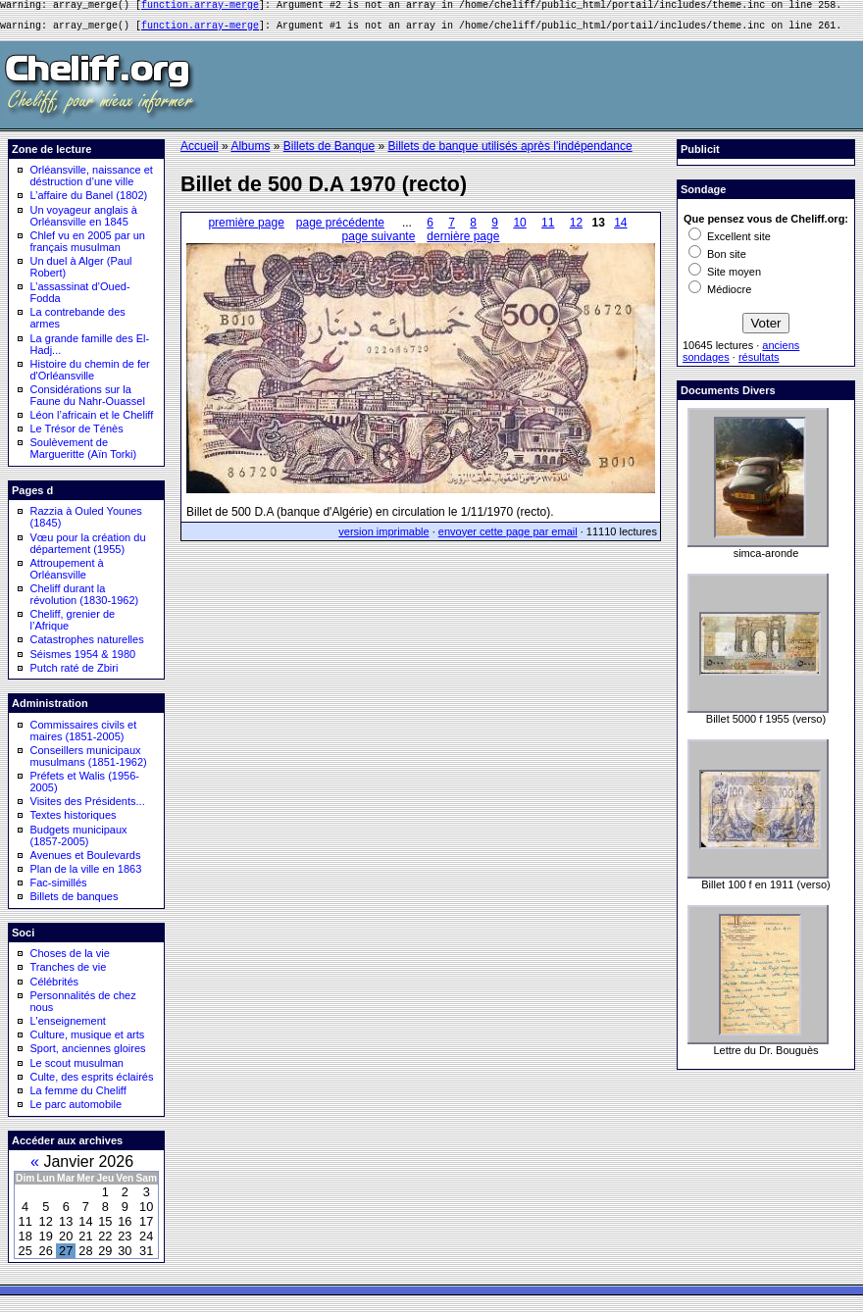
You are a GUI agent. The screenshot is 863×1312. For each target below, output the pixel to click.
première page (245, 228)
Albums (250, 152)
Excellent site (729, 242)
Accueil (199, 152)
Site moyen (724, 277)
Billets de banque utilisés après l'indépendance (509, 152)
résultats (759, 363)
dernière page (463, 242)
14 (620, 228)
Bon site (717, 260)
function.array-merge (200, 7)
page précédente (340, 228)
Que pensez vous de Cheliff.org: (766, 224)
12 (576, 228)
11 (547, 228)
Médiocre (719, 295)
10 (519, 228)
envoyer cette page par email (508, 537)
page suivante (379, 242)
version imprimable (383, 537)
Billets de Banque (329, 152)
